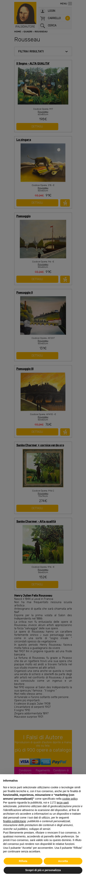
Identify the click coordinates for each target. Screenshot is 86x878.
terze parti (63, 802)
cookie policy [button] (69, 798)
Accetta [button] (63, 861)
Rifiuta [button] (23, 861)
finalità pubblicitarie (14, 821)
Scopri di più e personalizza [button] (43, 870)
